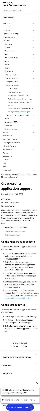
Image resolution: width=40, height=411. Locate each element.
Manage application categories (18, 95)
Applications (32, 174)
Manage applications (9, 177)
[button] (17, 355)
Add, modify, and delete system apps (20, 99)
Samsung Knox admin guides (12, 11)
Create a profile (30, 253)
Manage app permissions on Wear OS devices (20, 103)
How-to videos (8, 27)
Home (3, 174)
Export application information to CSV (20, 108)
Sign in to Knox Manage (10, 34)
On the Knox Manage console (15, 231)
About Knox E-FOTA (11, 122)
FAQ (4, 163)
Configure (22, 174)
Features (6, 160)
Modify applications (14, 92)
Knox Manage (12, 174)
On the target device (12, 235)
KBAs (4, 167)
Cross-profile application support (19, 112)
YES (15, 346)
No (25, 346)
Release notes (7, 156)
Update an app (12, 89)
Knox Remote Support (10, 139)
